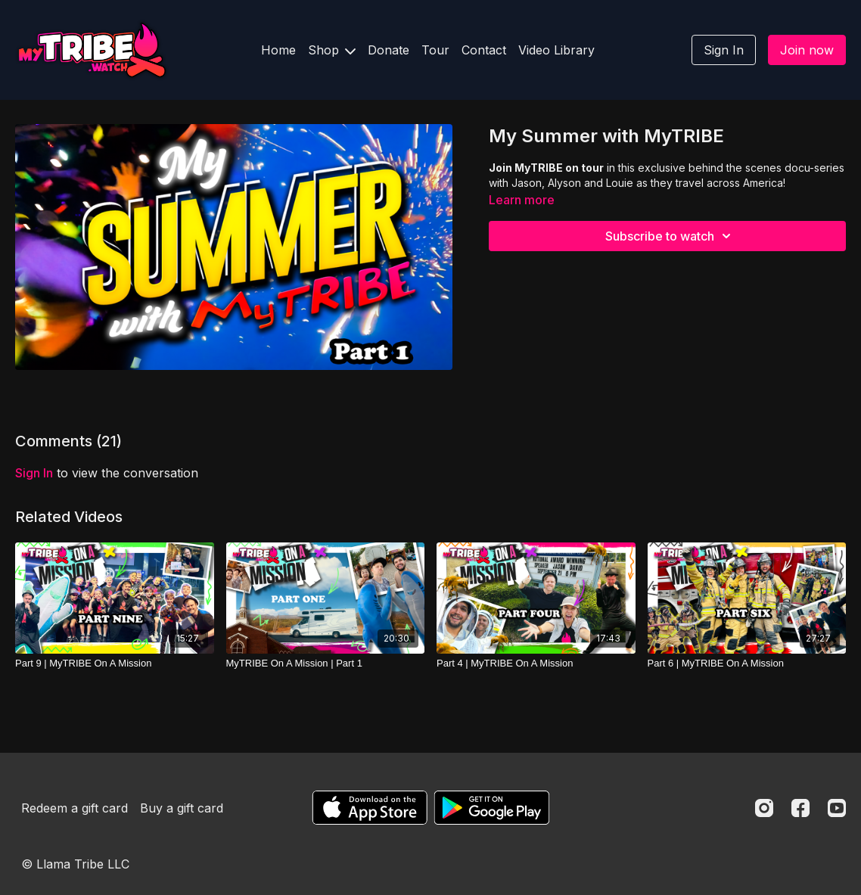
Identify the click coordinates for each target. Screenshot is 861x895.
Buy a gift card (181, 808)
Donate (388, 49)
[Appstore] (369, 808)
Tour (435, 49)
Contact (484, 49)
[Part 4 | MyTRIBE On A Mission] (536, 663)
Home (278, 49)
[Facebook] (800, 808)
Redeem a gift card (74, 808)
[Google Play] (492, 808)
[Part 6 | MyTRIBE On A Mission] (747, 663)
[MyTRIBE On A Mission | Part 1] (325, 663)
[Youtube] (837, 808)
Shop (332, 49)
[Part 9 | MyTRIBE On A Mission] (114, 663)
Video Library (556, 49)
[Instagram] (764, 808)
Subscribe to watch (670, 236)
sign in (34, 472)
